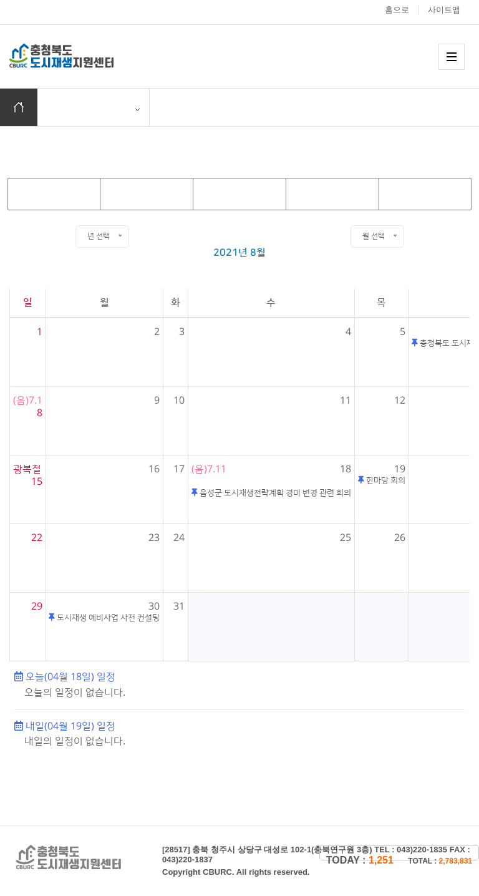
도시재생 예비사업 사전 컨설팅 (107, 617)
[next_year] (425, 194)
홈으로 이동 (18, 107)
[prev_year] (53, 194)
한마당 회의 (384, 480)
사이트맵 (444, 9)
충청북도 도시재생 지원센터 (74, 56)
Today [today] (237, 193)
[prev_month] (146, 194)
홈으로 (397, 9)
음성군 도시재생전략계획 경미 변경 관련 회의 (274, 493)
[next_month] (332, 194)
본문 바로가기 (0, 0)
